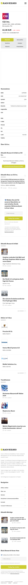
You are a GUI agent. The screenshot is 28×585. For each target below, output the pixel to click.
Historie (7, 46)
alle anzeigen (21, 310)
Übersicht (7, 40)
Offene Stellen (3, 583)
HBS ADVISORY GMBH (9, 581)
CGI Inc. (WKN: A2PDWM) (8, 185)
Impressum (15, 583)
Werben (9, 583)
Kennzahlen (20, 40)
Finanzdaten (20, 46)
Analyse (20, 43)
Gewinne (7, 43)
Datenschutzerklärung (9, 232)
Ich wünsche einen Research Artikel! (13, 166)
